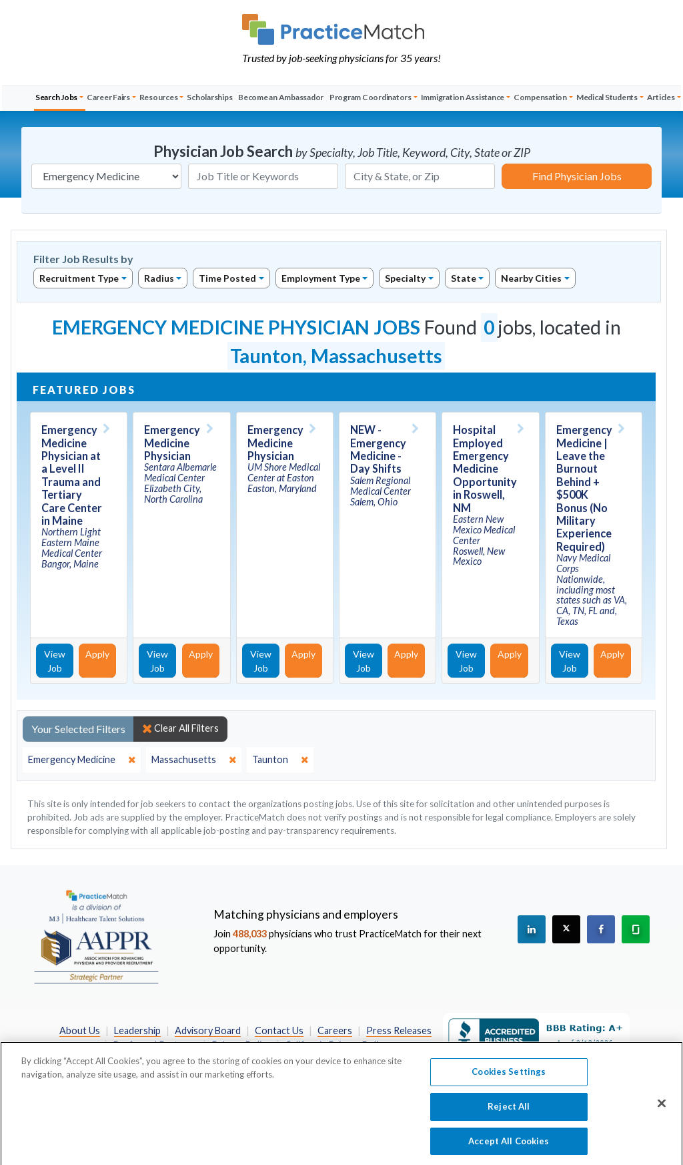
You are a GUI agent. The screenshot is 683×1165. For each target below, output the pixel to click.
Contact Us (279, 1030)
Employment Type (320, 278)
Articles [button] (661, 97)
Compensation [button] (540, 97)
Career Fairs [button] (108, 97)
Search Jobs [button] (56, 97)
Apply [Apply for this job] (97, 654)
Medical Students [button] (607, 97)
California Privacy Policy (336, 1044)
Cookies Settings (509, 1079)
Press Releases (399, 1030)
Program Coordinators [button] (370, 97)
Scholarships (209, 97)
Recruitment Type (79, 278)
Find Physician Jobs (577, 176)
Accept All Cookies (508, 1148)
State (463, 278)
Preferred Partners (155, 1044)
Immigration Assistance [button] (463, 97)
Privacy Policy (241, 1044)
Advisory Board (208, 1030)
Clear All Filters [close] (180, 728)
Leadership (137, 1030)
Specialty (405, 278)
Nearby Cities (531, 278)
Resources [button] (158, 97)
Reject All (509, 1114)
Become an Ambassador (280, 97)
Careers (334, 1030)
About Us (79, 1030)
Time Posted (227, 278)
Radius (159, 278)
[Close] (661, 1111)
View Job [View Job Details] (54, 661)
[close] (81, 759)
